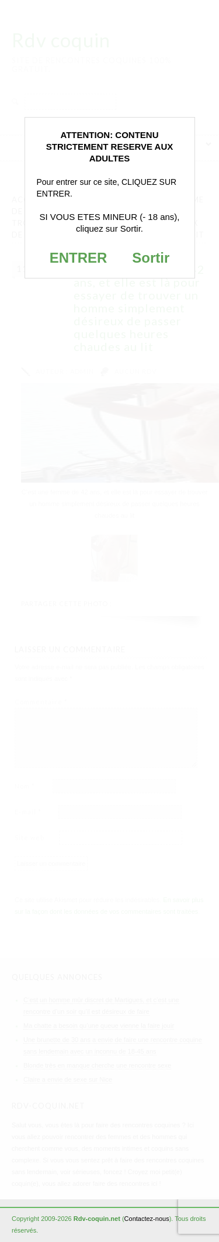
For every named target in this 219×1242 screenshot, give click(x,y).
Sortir (150, 258)
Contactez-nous (146, 1218)
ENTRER (78, 258)
